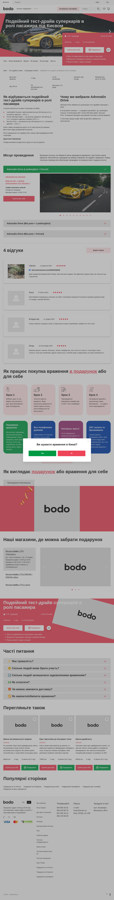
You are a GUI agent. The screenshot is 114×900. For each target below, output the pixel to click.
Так (42, 453)
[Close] (88, 441)
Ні (71, 453)
